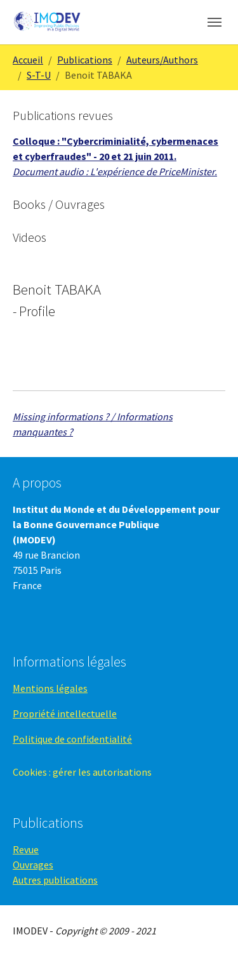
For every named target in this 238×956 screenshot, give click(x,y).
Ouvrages (33, 864)
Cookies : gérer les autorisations (82, 772)
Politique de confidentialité (72, 739)
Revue (26, 849)
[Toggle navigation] (214, 22)
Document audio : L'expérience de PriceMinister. (115, 171)
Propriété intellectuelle (65, 713)
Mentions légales (50, 688)
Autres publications (55, 879)
